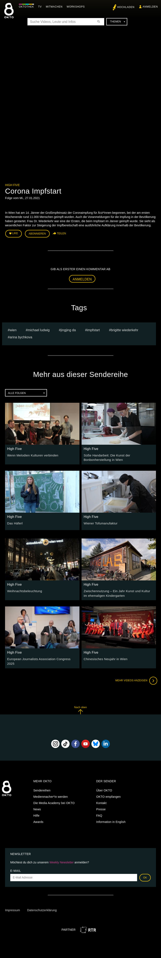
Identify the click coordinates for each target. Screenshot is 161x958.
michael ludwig (39, 329)
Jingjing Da (68, 329)
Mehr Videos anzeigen (135, 676)
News (37, 804)
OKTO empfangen (108, 792)
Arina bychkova (21, 336)
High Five (12, 185)
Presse (101, 804)
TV (41, 6)
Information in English (111, 817)
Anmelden (82, 278)
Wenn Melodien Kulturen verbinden (31, 454)
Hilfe (36, 811)
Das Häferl (14, 521)
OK (145, 872)
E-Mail (15, 866)
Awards (38, 817)
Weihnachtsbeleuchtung (23, 589)
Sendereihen (42, 785)
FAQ (99, 811)
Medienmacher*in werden (50, 792)
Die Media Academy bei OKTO (54, 798)
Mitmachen (55, 6)
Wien (13, 329)
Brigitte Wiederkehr (124, 329)
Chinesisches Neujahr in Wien (104, 656)
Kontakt (101, 798)
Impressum (12, 905)
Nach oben (80, 705)
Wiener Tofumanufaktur (99, 521)
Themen (117, 21)
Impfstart (93, 329)
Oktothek (27, 6)
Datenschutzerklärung (42, 905)
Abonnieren (37, 233)
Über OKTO (104, 785)
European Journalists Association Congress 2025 (40, 656)
